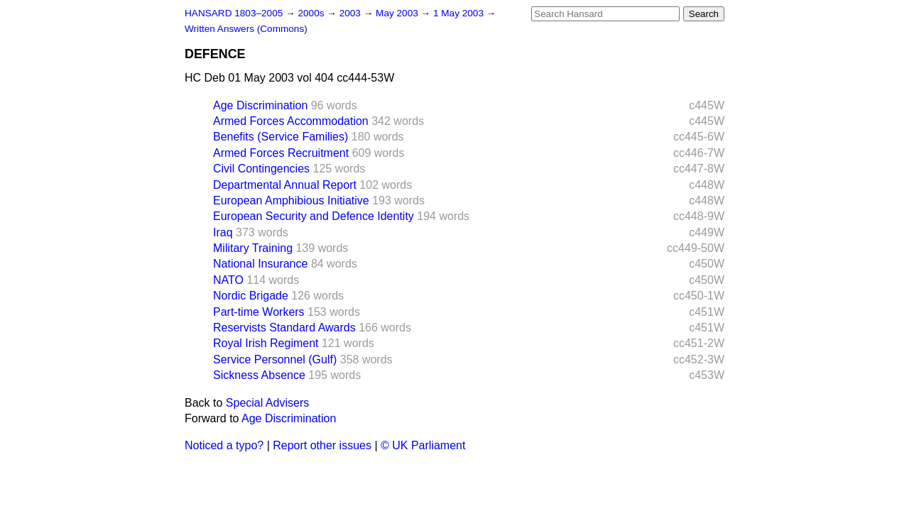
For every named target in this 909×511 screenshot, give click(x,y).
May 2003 (398, 13)
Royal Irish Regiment (266, 343)
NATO (228, 280)
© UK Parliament (423, 445)
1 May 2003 (459, 13)
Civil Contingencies (261, 169)
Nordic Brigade (250, 296)
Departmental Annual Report (284, 185)
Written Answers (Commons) (246, 28)
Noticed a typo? (224, 445)
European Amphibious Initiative (291, 200)
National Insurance (260, 264)
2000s (312, 13)
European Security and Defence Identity (313, 216)
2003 (351, 13)
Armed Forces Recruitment (281, 153)
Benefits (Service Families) (280, 137)
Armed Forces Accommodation (291, 121)
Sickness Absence (259, 375)
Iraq (223, 232)
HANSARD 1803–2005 (234, 13)
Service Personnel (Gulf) (275, 359)
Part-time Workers (259, 312)
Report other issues (322, 445)
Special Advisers (267, 403)
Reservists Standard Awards (284, 328)
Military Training (253, 248)
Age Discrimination (260, 105)
